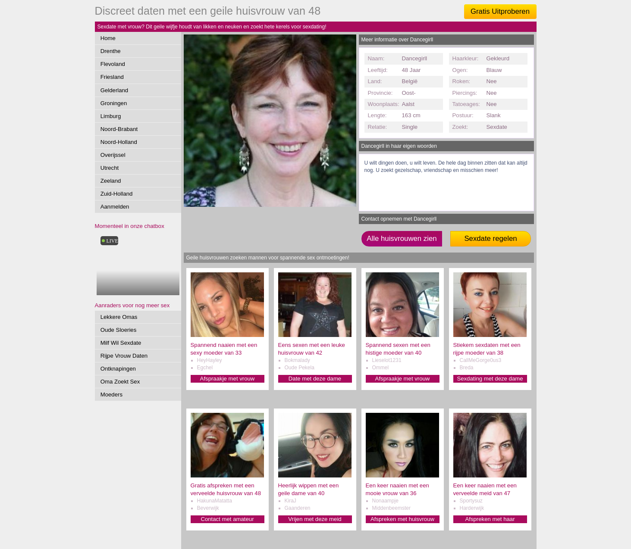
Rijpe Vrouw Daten (124, 355)
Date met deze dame (315, 378)
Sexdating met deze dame (490, 378)
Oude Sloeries (118, 330)
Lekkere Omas (119, 317)
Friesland (112, 77)
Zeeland (110, 181)
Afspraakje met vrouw (227, 378)
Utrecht (109, 168)
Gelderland (114, 90)
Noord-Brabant (119, 129)
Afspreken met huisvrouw (402, 519)
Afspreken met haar (490, 519)
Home (108, 38)
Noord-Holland (118, 142)
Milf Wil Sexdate (120, 343)
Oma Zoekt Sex (120, 381)
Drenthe (110, 51)
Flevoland (112, 64)
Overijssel (113, 155)
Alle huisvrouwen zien (401, 238)
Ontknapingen (118, 368)
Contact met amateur (227, 519)
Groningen (113, 103)
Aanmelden (114, 206)
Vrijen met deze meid (314, 519)
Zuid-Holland (116, 193)
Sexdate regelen (490, 238)
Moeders (111, 394)
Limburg (110, 116)
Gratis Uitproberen (500, 11)
